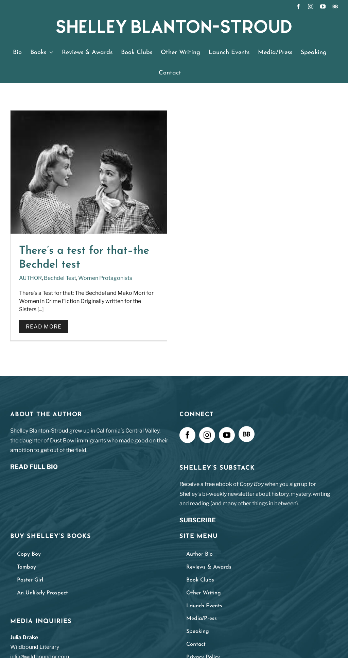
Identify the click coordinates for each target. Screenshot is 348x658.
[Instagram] (207, 436)
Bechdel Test (60, 278)
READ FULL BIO (34, 467)
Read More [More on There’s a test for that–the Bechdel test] (44, 326)
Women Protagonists (105, 278)
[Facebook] (187, 436)
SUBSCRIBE (197, 521)
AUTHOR (30, 278)
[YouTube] (227, 436)
